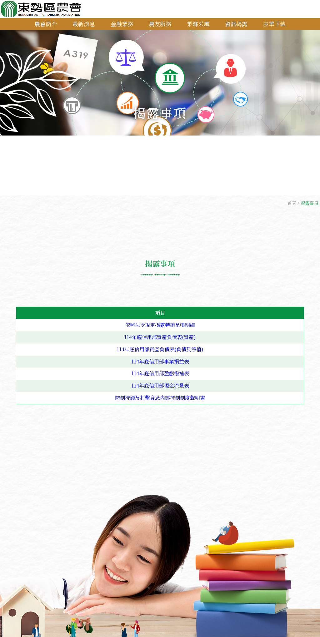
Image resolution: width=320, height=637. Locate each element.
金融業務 (122, 24)
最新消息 (83, 24)
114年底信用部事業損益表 (160, 361)
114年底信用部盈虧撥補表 (160, 373)
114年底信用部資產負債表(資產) (160, 337)
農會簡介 (45, 24)
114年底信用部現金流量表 (160, 385)
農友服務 (160, 24)
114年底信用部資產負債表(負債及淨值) (160, 349)
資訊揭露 (236, 24)
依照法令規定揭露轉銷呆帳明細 (160, 324)
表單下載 (274, 24)
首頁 (292, 203)
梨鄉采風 (198, 24)
